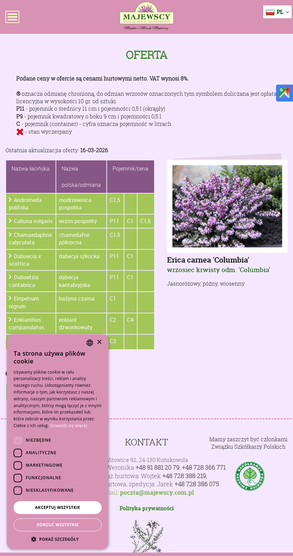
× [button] (99, 342)
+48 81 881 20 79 (157, 467)
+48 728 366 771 (204, 467)
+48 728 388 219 (184, 476)
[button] (58, 539)
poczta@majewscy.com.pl (157, 493)
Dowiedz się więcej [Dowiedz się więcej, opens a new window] (68, 425)
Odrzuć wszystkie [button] (58, 525)
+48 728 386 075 (196, 484)
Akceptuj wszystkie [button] (57, 507)
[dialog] (57, 441)
